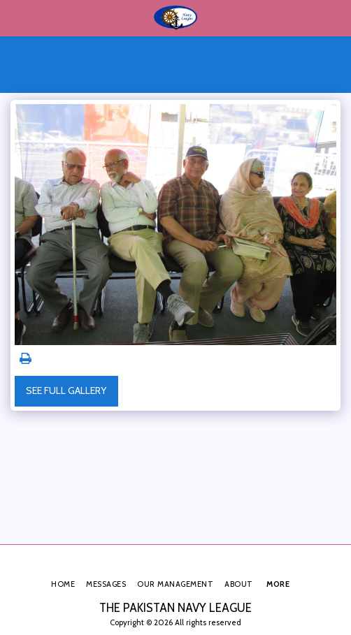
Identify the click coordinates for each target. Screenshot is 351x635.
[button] (15, 17)
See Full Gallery (66, 390)
